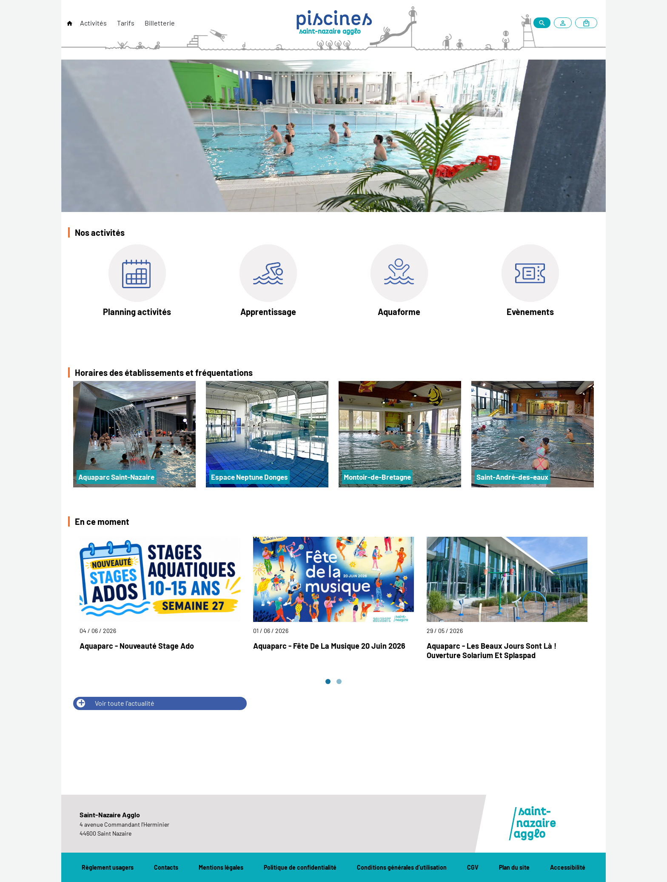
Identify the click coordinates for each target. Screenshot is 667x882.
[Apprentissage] (268, 282)
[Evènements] (530, 282)
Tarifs (125, 23)
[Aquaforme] (399, 282)
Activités (93, 23)
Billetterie (160, 23)
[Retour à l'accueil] (69, 23)
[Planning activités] (137, 282)
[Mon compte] (564, 22)
